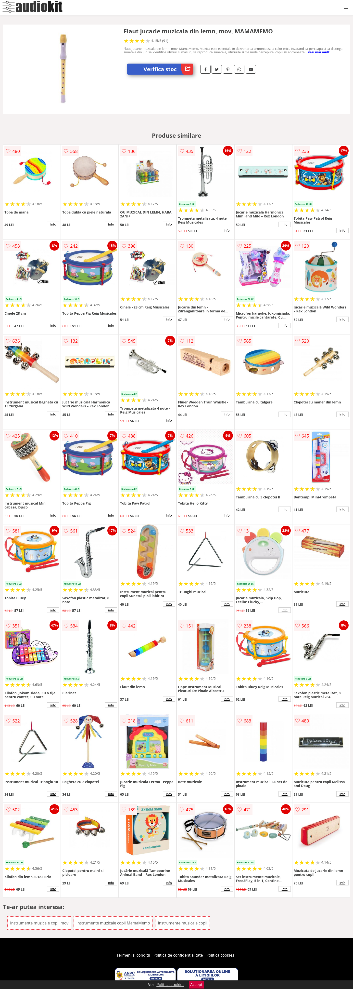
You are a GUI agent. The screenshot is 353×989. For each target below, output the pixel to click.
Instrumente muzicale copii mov (39, 923)
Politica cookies (220, 955)
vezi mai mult (318, 52)
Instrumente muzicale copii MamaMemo (113, 923)
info (53, 224)
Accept (196, 984)
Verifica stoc (168, 69)
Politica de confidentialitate (178, 955)
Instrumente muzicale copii (182, 923)
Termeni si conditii (133, 955)
